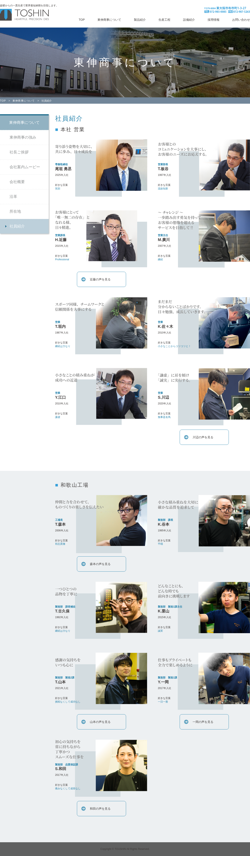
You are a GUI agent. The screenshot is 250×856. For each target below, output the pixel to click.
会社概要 (17, 182)
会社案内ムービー (25, 167)
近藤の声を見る (100, 279)
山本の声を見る (100, 722)
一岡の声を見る (203, 722)
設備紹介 (189, 19)
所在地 (15, 211)
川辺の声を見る (203, 437)
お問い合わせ (241, 19)
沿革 (13, 196)
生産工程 (164, 19)
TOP (82, 19)
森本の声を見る (100, 564)
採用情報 (213, 19)
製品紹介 (140, 19)
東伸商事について (109, 19)
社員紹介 (17, 226)
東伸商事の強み (23, 137)
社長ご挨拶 (19, 152)
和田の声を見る (100, 808)
